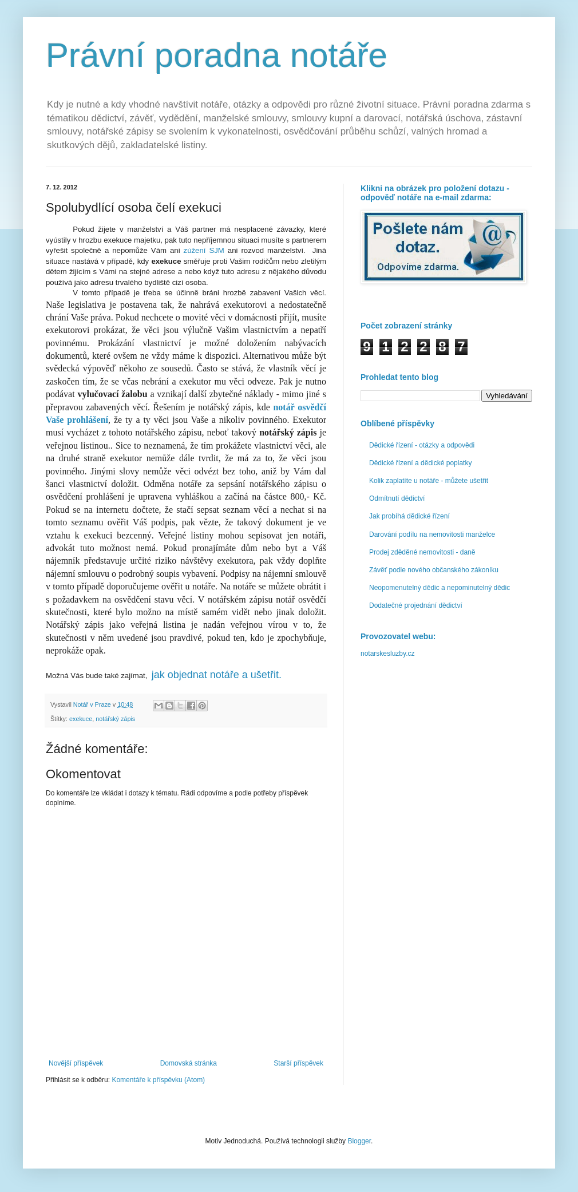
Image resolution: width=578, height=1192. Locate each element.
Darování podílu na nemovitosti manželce (432, 534)
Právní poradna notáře (216, 55)
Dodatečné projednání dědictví (415, 605)
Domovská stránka (188, 1063)
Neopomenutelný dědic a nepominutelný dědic (439, 588)
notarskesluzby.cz (387, 654)
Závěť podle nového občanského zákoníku (433, 570)
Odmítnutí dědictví (397, 498)
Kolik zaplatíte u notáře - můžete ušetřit (428, 481)
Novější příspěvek (76, 1063)
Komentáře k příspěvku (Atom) (158, 1080)
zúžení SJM (204, 250)
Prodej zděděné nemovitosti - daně (422, 552)
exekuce (80, 718)
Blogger (359, 1141)
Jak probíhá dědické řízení (409, 516)
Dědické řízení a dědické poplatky (420, 463)
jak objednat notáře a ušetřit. (217, 674)
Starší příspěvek (298, 1063)
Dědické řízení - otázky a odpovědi (421, 445)
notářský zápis (115, 718)
